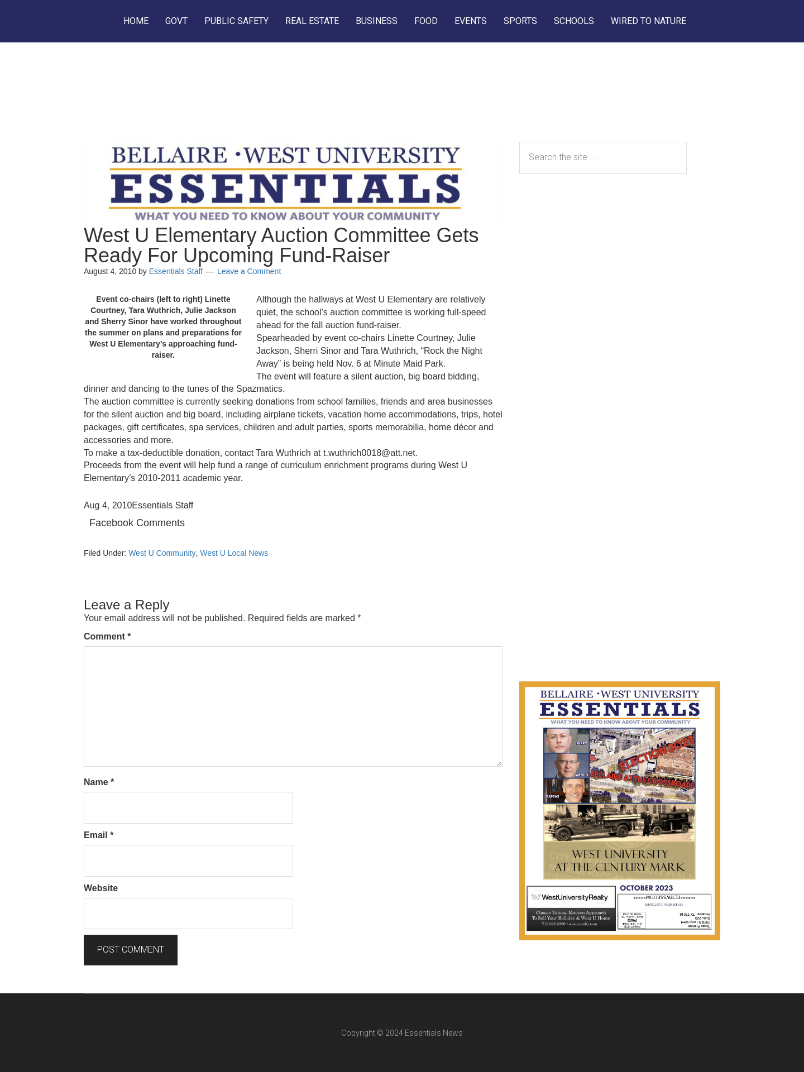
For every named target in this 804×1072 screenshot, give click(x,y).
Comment (107, 636)
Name (99, 782)
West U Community (161, 553)
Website (101, 888)
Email (98, 835)
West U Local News (234, 553)
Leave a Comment (249, 271)
